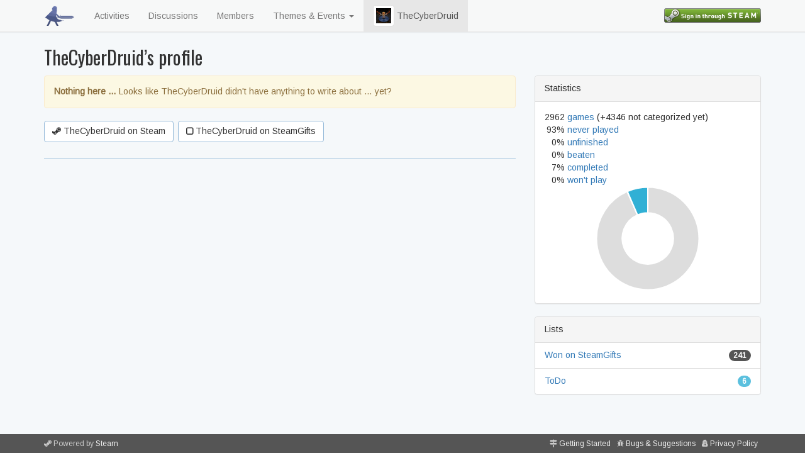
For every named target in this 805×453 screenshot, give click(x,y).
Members (235, 16)
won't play (587, 180)
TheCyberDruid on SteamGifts (251, 131)
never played (593, 130)
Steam (107, 443)
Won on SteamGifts (583, 355)
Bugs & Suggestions (661, 443)
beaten (581, 155)
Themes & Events (313, 16)
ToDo (555, 381)
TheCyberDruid (415, 15)
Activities (112, 16)
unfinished (587, 142)
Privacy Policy (734, 443)
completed (587, 167)
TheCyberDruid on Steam (108, 131)
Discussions (173, 16)
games (580, 117)
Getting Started (585, 443)
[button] (383, 15)
